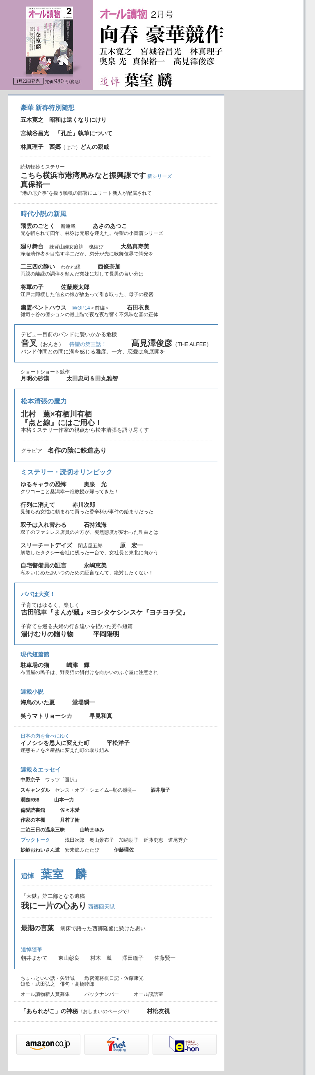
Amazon (48, 1044)
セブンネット (116, 1044)
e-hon (185, 1044)
